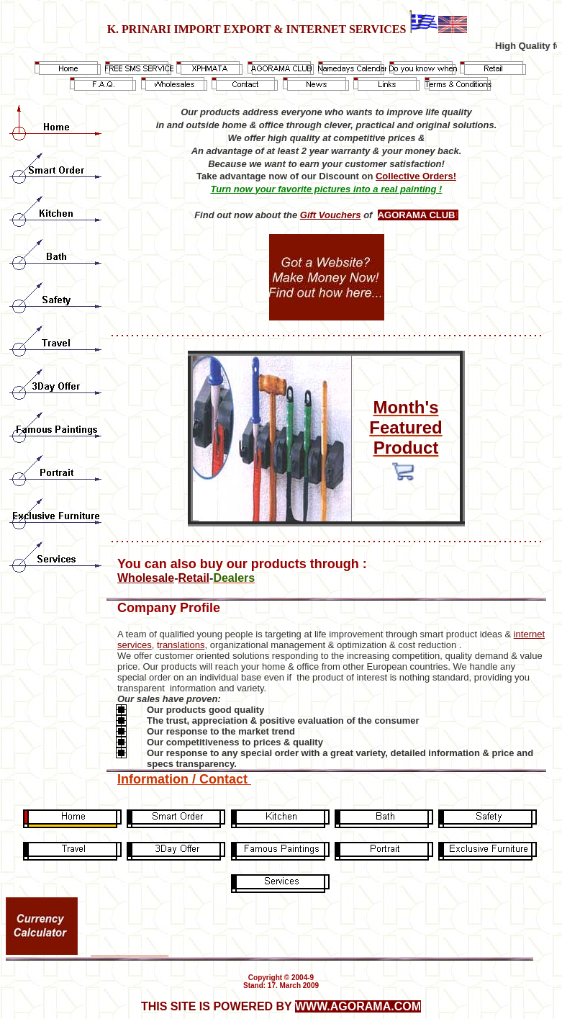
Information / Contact (184, 779)
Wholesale (145, 578)
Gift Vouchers (330, 215)
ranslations (182, 644)
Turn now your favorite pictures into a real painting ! (327, 189)
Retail (193, 578)
